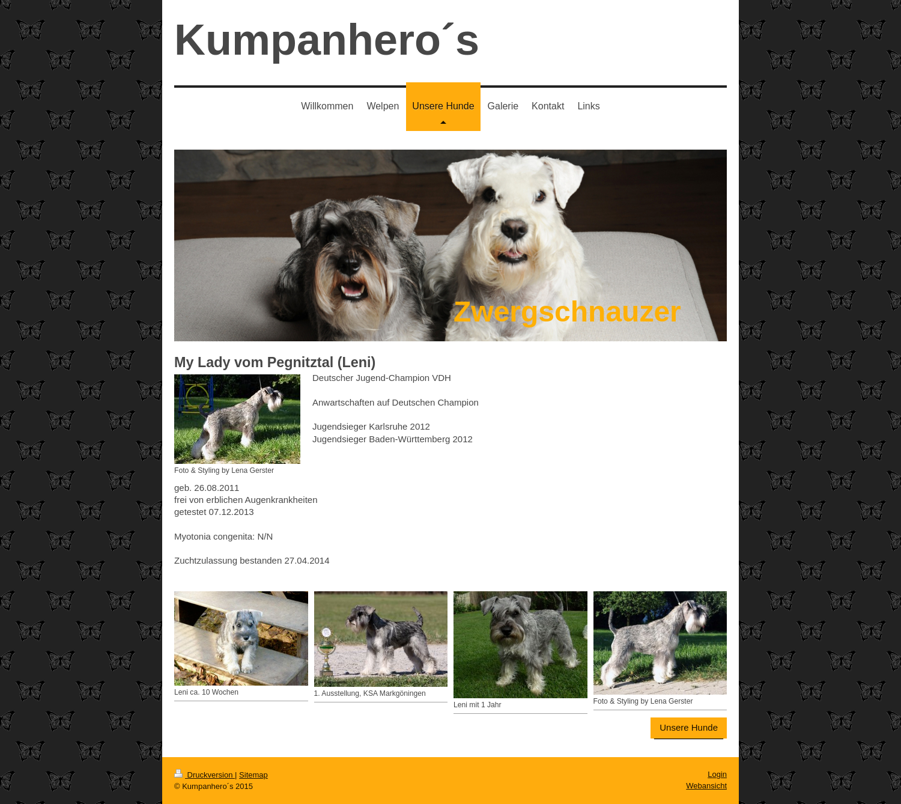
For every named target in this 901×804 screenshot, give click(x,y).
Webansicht (706, 785)
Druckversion (204, 774)
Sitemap (253, 774)
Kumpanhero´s (326, 40)
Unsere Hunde (689, 727)
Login (717, 774)
